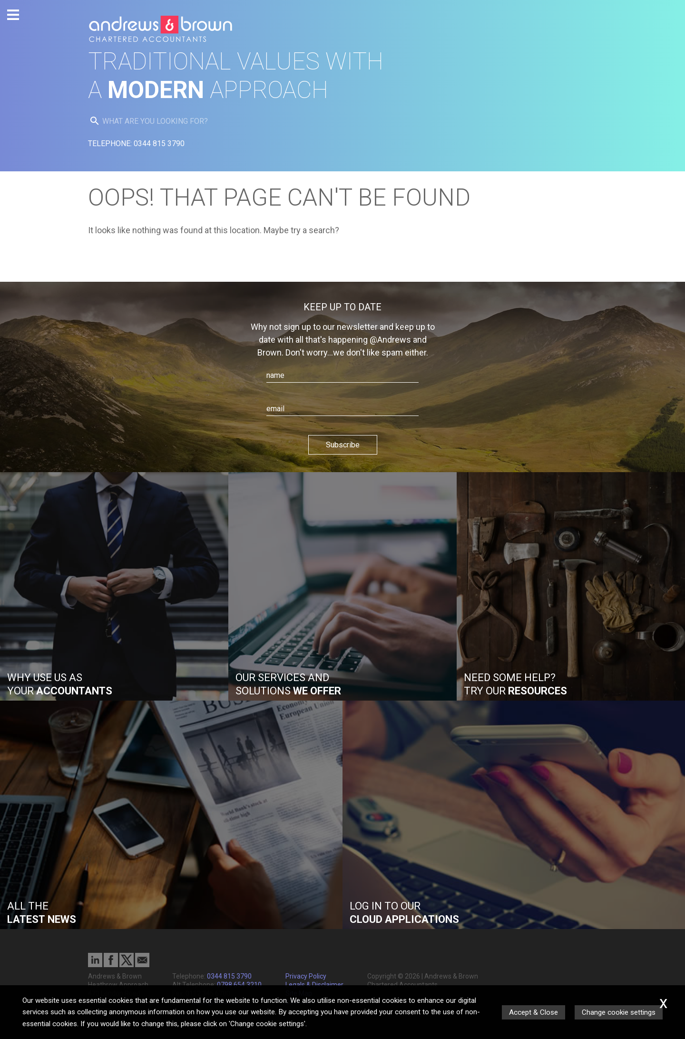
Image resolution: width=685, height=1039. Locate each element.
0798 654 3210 (239, 985)
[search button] (94, 121)
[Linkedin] (95, 965)
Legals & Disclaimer (314, 985)
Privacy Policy (305, 976)
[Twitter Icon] (126, 965)
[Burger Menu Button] (13, 14)
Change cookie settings (619, 1012)
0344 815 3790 (229, 976)
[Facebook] (111, 965)
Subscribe (343, 444)
